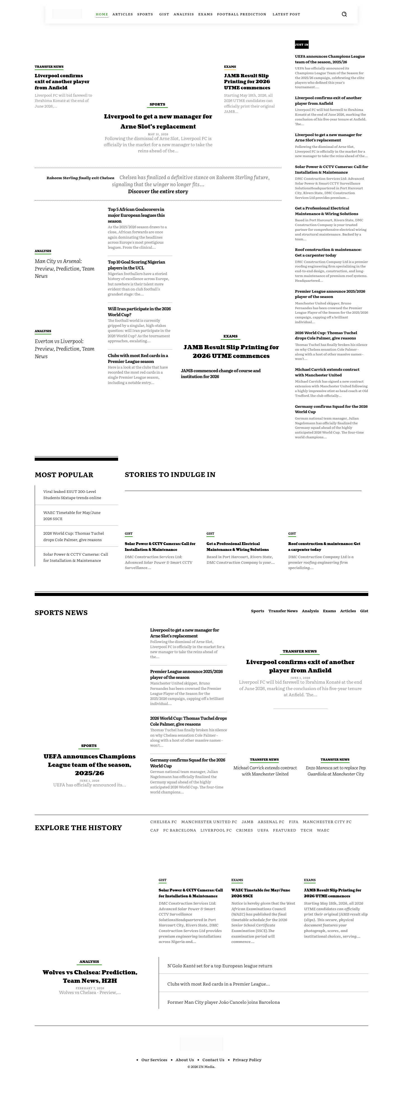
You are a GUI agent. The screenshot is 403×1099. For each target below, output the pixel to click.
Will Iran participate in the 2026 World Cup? (139, 321)
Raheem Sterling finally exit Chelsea (98, 187)
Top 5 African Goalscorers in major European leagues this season (136, 225)
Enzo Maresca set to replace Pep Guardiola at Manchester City (336, 782)
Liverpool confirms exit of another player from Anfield (63, 81)
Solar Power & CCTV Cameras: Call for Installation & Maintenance (331, 169)
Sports (157, 104)
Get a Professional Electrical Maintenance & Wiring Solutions (326, 210)
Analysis (43, 261)
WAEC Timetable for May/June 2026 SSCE (262, 905)
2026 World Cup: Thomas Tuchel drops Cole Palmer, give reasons (326, 335)
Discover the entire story (158, 201)
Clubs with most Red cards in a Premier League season (138, 368)
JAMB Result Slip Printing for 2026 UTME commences (250, 81)
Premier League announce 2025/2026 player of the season (330, 293)
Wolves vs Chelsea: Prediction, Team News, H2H (89, 992)
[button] (344, 14)
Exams (230, 66)
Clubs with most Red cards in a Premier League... (237, 1007)
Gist (129, 533)
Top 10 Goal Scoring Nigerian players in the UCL (136, 275)
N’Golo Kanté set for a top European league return (239, 988)
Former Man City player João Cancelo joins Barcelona (244, 1025)
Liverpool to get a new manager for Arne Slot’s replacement (158, 126)
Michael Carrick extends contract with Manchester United (327, 372)
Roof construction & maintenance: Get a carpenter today (328, 252)
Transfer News (49, 66)
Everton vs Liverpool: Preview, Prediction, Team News (64, 358)
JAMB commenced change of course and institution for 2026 (221, 392)
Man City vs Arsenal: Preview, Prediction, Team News (64, 278)
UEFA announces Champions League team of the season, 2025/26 (330, 58)
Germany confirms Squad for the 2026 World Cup (331, 409)
